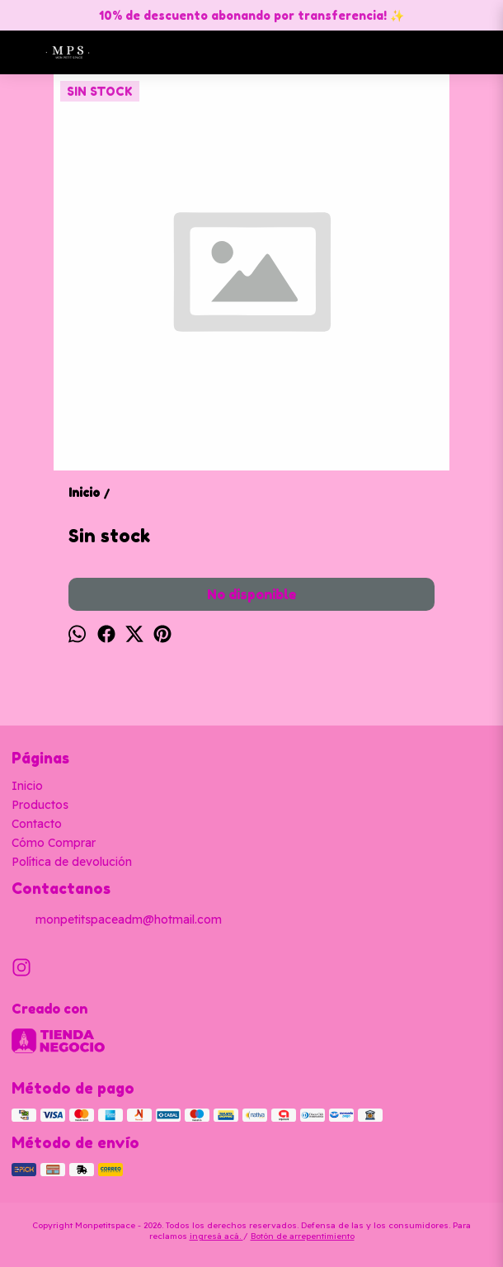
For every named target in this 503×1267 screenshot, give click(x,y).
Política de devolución (72, 861)
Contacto (37, 823)
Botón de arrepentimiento (303, 1236)
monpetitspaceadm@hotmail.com (117, 920)
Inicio (27, 785)
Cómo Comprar (54, 842)
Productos (40, 804)
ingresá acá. (216, 1236)
